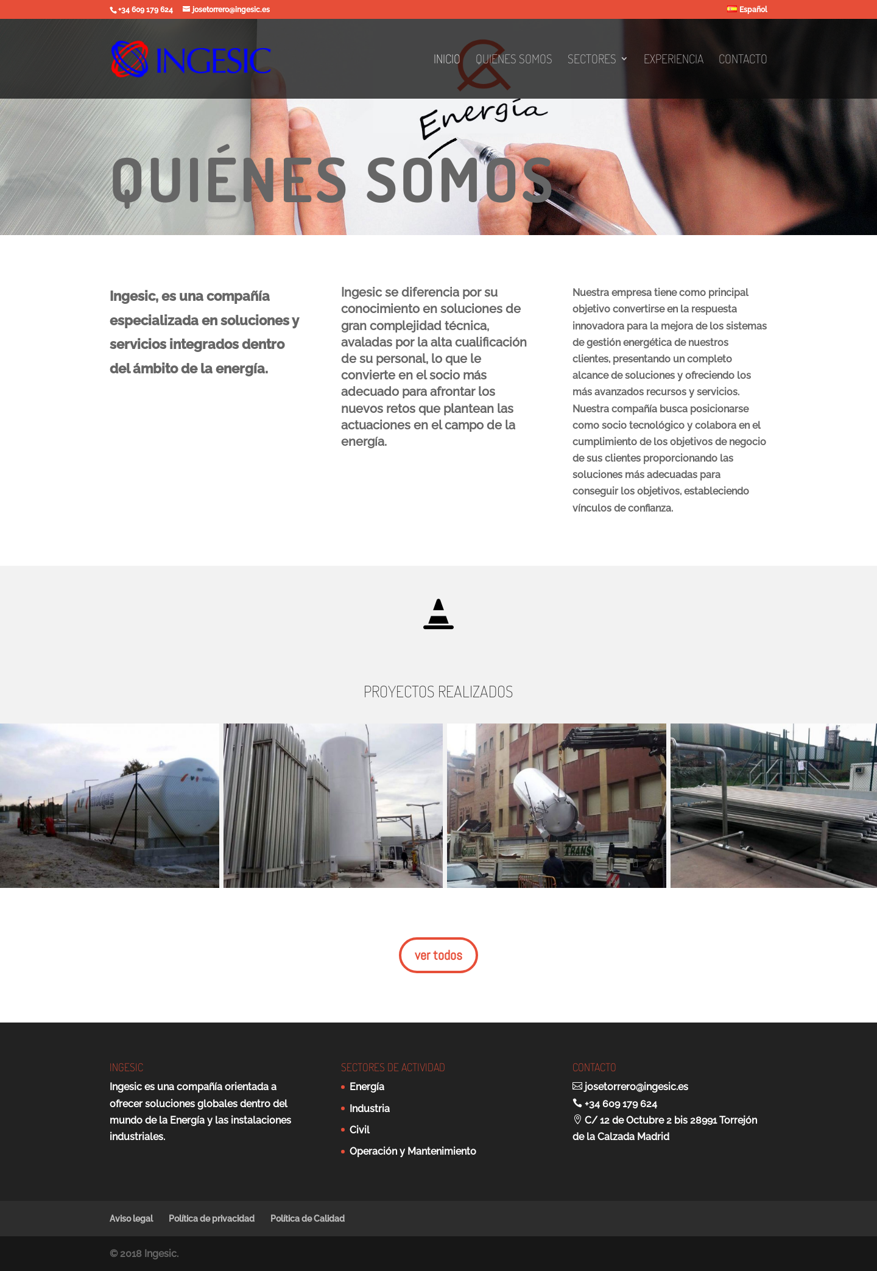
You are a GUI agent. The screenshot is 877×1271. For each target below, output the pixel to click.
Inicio (447, 60)
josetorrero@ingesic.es (636, 1087)
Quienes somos (514, 60)
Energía (367, 1087)
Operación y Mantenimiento (413, 1151)
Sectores (592, 60)
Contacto (743, 60)
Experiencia (673, 60)
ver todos (438, 954)
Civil (360, 1130)
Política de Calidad (307, 1218)
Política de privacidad (212, 1218)
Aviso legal (131, 1218)
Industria (370, 1108)
